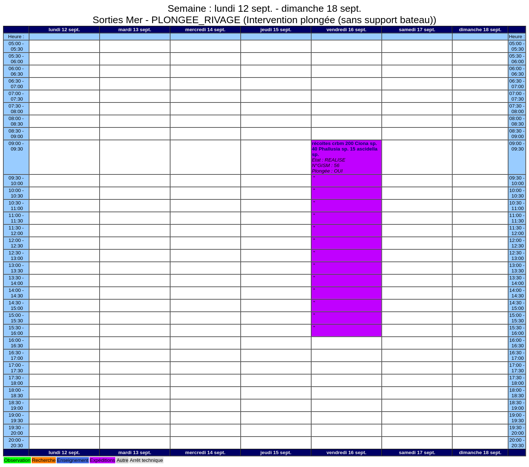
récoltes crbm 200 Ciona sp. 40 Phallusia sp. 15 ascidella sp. (345, 149)
